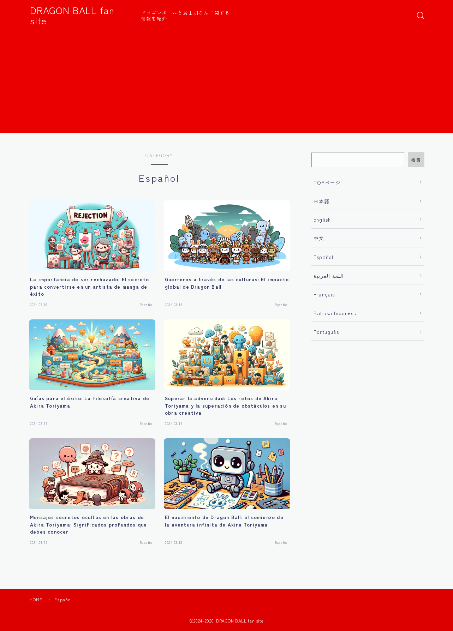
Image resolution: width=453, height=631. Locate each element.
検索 (416, 160)
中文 (319, 238)
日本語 (322, 201)
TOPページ (327, 182)
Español (323, 256)
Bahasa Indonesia (336, 313)
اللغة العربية (329, 275)
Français (324, 294)
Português (326, 331)
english (322, 219)
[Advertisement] (227, 83)
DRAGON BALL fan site (82, 15)
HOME (36, 599)
